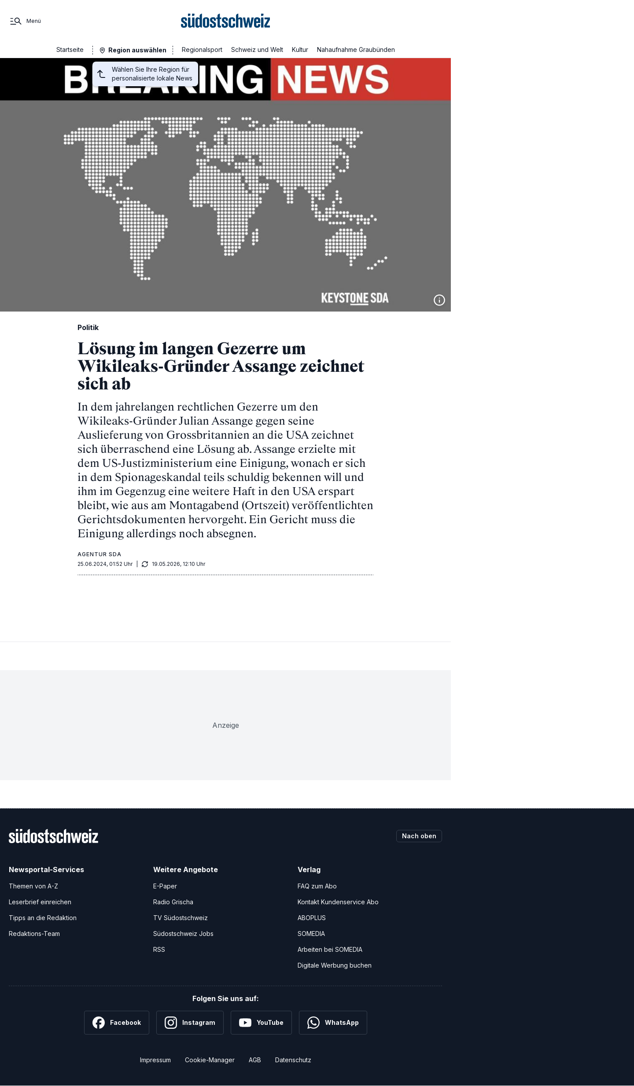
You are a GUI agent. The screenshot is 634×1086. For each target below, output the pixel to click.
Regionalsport (202, 49)
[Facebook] (116, 1023)
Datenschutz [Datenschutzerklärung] (293, 1060)
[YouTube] (261, 1023)
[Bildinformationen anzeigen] (439, 300)
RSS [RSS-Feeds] (159, 949)
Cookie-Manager (210, 1060)
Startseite (70, 49)
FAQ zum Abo (317, 886)
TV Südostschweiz (180, 917)
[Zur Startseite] (225, 21)
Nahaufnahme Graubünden (356, 49)
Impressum (155, 1060)
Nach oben (419, 836)
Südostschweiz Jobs (183, 933)
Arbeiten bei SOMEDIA (330, 949)
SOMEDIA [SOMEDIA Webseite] (311, 933)
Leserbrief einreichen (40, 902)
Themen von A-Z (33, 886)
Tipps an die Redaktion (43, 917)
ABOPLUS (312, 917)
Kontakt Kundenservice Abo (338, 902)
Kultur (300, 49)
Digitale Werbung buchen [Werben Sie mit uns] (335, 965)
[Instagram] (190, 1023)
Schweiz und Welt (257, 49)
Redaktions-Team (34, 933)
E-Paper (165, 886)
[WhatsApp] (333, 1023)
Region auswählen (137, 50)
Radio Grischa (173, 902)
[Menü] (25, 21)
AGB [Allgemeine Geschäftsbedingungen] (255, 1060)
